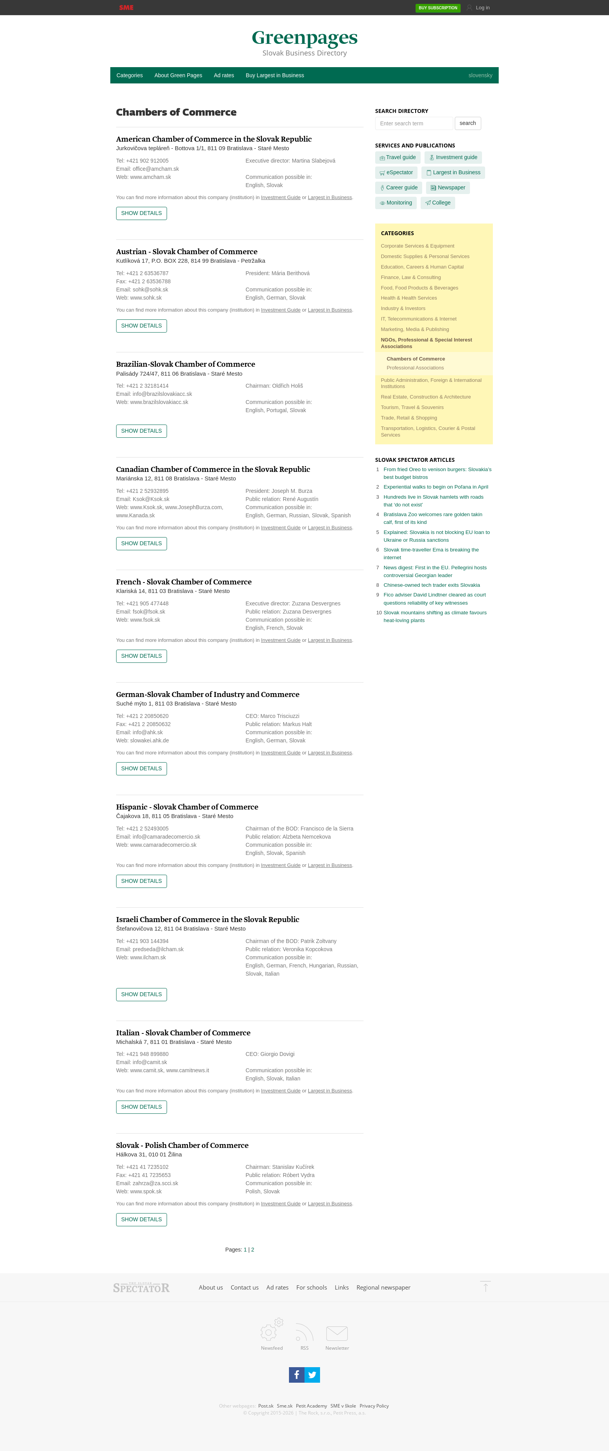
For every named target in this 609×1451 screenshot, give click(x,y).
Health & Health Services (409, 298)
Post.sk (265, 1405)
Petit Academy (311, 1405)
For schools (311, 1287)
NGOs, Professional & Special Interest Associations (426, 343)
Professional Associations (415, 368)
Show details (141, 213)
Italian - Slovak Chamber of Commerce (183, 1033)
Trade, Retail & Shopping (409, 418)
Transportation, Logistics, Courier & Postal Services (428, 431)
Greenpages (305, 38)
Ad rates (224, 75)
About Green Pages (178, 75)
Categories (130, 75)
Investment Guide (281, 197)
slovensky (480, 75)
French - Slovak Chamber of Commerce (184, 582)
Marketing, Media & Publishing (415, 329)
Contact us (245, 1287)
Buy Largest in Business (275, 75)
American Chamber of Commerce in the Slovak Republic (214, 139)
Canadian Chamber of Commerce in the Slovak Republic (213, 470)
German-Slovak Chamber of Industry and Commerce (207, 695)
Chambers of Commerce (416, 359)
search (468, 123)
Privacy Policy (374, 1405)
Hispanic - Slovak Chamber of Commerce (187, 807)
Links (342, 1287)
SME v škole (343, 1405)
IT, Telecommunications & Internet (419, 319)
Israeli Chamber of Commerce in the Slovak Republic (207, 920)
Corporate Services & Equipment (417, 246)
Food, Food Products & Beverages (419, 288)
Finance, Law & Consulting (411, 277)
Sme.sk (284, 1405)
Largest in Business (330, 197)
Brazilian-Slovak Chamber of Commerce (185, 364)
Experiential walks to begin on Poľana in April (436, 487)
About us (211, 1287)
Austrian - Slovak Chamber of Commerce (187, 252)
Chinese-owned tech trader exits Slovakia (432, 585)
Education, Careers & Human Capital (422, 267)
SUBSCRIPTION (438, 8)
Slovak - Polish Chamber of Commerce (182, 1146)
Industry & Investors (403, 308)
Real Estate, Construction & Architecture (426, 397)
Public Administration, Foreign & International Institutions (431, 383)
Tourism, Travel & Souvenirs (412, 407)
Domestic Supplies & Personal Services (425, 256)
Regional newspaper (384, 1287)
